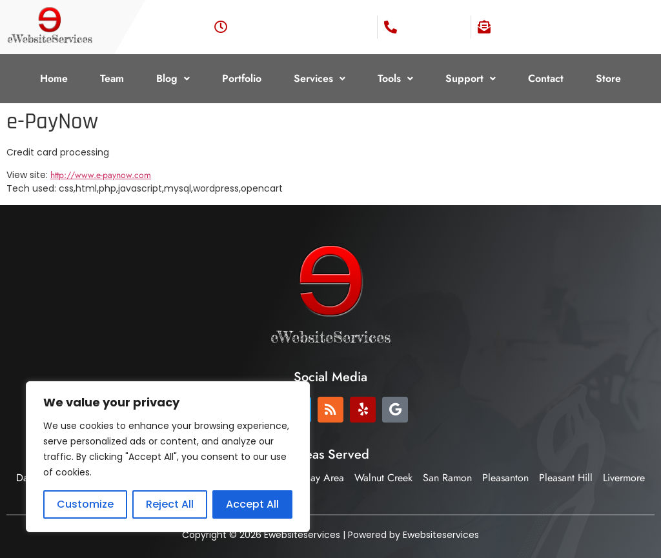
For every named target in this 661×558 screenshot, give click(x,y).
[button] (173, 79)
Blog (173, 78)
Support (470, 78)
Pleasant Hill (566, 477)
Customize (85, 504)
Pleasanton (505, 477)
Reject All (170, 504)
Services (319, 78)
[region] (168, 456)
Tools (395, 78)
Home (54, 78)
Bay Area (324, 477)
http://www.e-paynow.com (100, 174)
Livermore (624, 477)
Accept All (252, 504)
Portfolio (241, 78)
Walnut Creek (383, 477)
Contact (546, 78)
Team (112, 78)
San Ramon (447, 477)
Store (608, 78)
